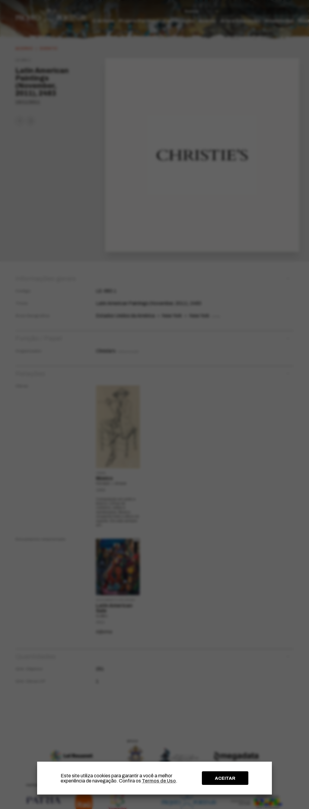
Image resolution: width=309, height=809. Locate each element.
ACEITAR (225, 778)
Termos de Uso (159, 780)
